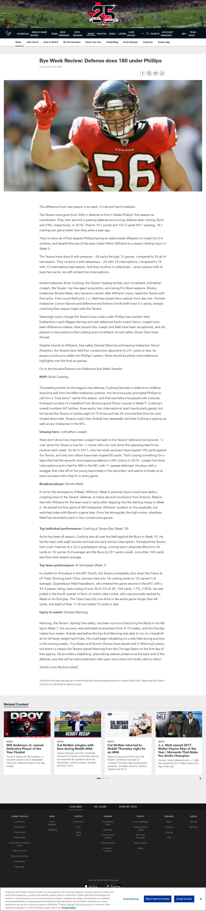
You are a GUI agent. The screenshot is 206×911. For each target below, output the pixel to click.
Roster (169, 821)
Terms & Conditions (19, 856)
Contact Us (19, 821)
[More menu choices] (142, 33)
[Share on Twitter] (149, 75)
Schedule (169, 827)
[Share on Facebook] (142, 75)
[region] (103, 899)
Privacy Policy (20, 832)
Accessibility (19, 861)
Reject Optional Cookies (158, 898)
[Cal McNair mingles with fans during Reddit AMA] (77, 741)
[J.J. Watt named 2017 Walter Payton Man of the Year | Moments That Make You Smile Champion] (178, 741)
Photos (78, 816)
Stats (169, 837)
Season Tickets (140, 843)
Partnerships (19, 837)
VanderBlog (52, 829)
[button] (99, 778)
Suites (140, 848)
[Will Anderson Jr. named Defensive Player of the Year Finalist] (27, 741)
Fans (78, 827)
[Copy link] (162, 73)
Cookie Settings (131, 898)
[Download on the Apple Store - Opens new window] (91, 874)
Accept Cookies (184, 898)
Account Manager (140, 821)
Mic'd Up (193, 821)
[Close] (200, 898)
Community (78, 821)
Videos (193, 816)
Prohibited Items (108, 843)
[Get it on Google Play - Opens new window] (113, 875)
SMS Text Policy (20, 851)
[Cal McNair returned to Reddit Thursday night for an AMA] (128, 743)
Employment (19, 827)
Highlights (193, 827)
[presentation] (201, 779)
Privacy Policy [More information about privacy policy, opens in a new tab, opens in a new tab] (69, 907)
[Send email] (155, 75)
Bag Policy (107, 829)
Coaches (169, 832)
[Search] (147, 33)
